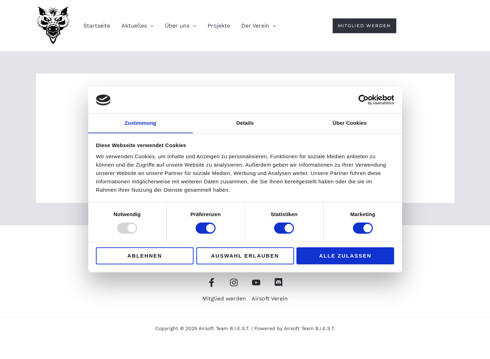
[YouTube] (256, 282)
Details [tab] (245, 123)
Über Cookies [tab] (350, 123)
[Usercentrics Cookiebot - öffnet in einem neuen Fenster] (363, 99)
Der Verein (255, 25)
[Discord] (450, 25)
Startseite (96, 25)
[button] (364, 26)
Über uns (177, 25)
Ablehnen (144, 256)
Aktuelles (134, 25)
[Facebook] (408, 25)
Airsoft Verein (269, 298)
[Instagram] (436, 25)
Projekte (219, 25)
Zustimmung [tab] (140, 123)
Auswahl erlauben (245, 256)
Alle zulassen (345, 256)
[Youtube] (422, 25)
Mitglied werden (224, 298)
